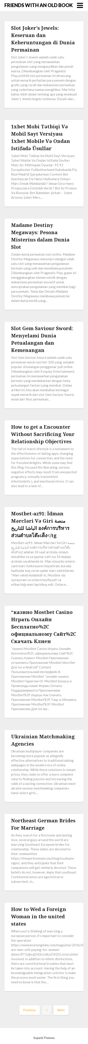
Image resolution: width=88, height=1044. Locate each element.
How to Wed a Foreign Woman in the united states (38, 916)
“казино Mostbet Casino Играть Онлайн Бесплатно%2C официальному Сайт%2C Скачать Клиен (43, 626)
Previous (29, 1010)
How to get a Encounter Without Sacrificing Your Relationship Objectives (43, 434)
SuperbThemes (44, 1038)
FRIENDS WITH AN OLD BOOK (38, 5)
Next (61, 1010)
